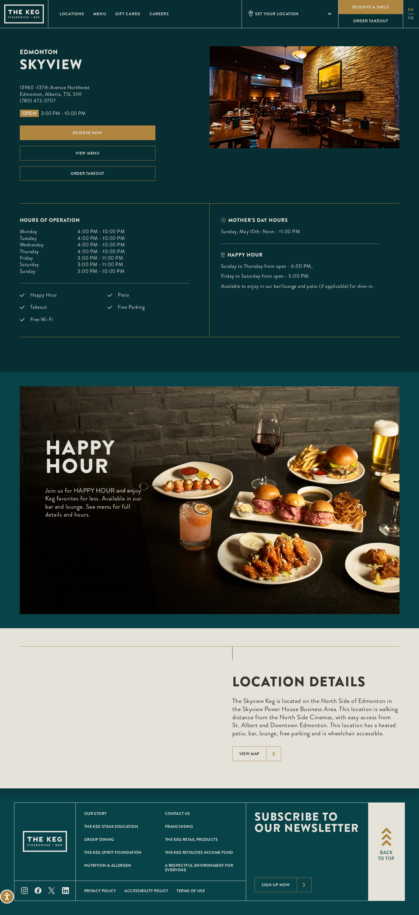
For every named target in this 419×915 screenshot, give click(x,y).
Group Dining (99, 839)
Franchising (179, 826)
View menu (87, 153)
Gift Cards (127, 14)
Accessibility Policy (146, 891)
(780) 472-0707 (38, 100)
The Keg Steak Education (111, 826)
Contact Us (177, 813)
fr (411, 18)
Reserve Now (87, 133)
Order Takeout (87, 173)
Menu (99, 14)
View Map (260, 754)
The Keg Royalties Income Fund (199, 852)
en (411, 9)
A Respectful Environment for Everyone (199, 868)
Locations (72, 14)
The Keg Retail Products (191, 839)
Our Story (95, 813)
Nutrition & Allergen (107, 865)
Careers (159, 14)
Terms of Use (191, 891)
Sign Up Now (286, 885)
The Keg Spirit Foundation (113, 852)
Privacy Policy (100, 891)
